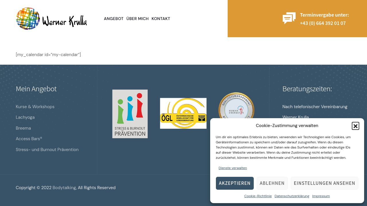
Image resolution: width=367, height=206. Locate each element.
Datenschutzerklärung (292, 196)
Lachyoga (25, 117)
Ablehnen (272, 183)
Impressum (321, 196)
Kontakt (161, 18)
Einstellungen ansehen (324, 183)
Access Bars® (29, 139)
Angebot (114, 18)
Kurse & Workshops (35, 107)
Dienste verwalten (233, 168)
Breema (23, 128)
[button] (355, 125)
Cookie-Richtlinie (258, 196)
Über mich (137, 18)
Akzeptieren (235, 183)
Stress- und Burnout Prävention (47, 149)
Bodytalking (64, 188)
